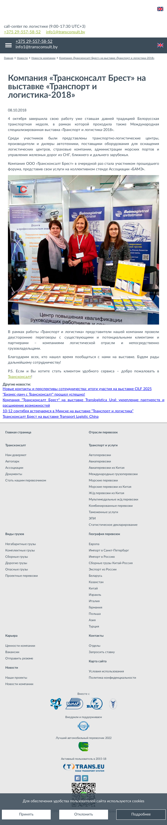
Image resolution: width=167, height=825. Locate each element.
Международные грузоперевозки (113, 474)
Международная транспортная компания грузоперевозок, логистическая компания (83, 13)
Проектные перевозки (21, 575)
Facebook (77, 778)
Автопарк (12, 461)
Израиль (95, 594)
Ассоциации (14, 467)
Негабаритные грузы (20, 544)
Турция (94, 626)
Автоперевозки (100, 455)
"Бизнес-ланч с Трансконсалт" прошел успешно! (44, 394)
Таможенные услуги (103, 512)
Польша (95, 613)
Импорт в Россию (102, 556)
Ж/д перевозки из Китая (106, 493)
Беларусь (95, 575)
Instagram (85, 778)
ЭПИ (92, 518)
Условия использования (106, 671)
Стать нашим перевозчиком (25, 480)
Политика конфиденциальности (112, 677)
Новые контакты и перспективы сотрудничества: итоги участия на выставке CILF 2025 (77, 389)
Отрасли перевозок (103, 432)
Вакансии (12, 652)
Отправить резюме (19, 658)
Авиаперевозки (100, 461)
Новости (11, 667)
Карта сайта (97, 661)
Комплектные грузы (20, 550)
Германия (95, 607)
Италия (94, 601)
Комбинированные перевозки (111, 505)
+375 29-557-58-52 (22, 32)
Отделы (94, 645)
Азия (92, 620)
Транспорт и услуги (103, 445)
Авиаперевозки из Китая (106, 467)
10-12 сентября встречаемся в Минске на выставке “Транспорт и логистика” (68, 411)
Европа (94, 544)
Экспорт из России (103, 569)
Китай (93, 588)
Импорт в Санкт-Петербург (109, 550)
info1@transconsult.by (65, 32)
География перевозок (104, 534)
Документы (13, 474)
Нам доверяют (15, 455)
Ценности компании (20, 645)
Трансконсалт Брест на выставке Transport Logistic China (51, 417)
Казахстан (96, 582)
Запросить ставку (102, 652)
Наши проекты (16, 677)
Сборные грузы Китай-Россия (111, 563)
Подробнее (141, 814)
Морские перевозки (103, 480)
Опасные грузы (16, 569)
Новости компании (19, 684)
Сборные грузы (16, 556)
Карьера (11, 635)
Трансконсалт (19, 377)
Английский (160, 9)
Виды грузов (14, 534)
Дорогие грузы (16, 563)
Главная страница (18, 432)
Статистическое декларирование (113, 524)
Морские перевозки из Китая (110, 486)
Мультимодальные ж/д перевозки (113, 499)
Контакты (96, 635)
